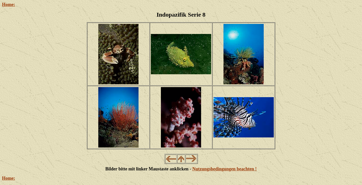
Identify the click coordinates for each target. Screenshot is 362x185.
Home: (8, 4)
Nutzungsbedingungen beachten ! (224, 168)
